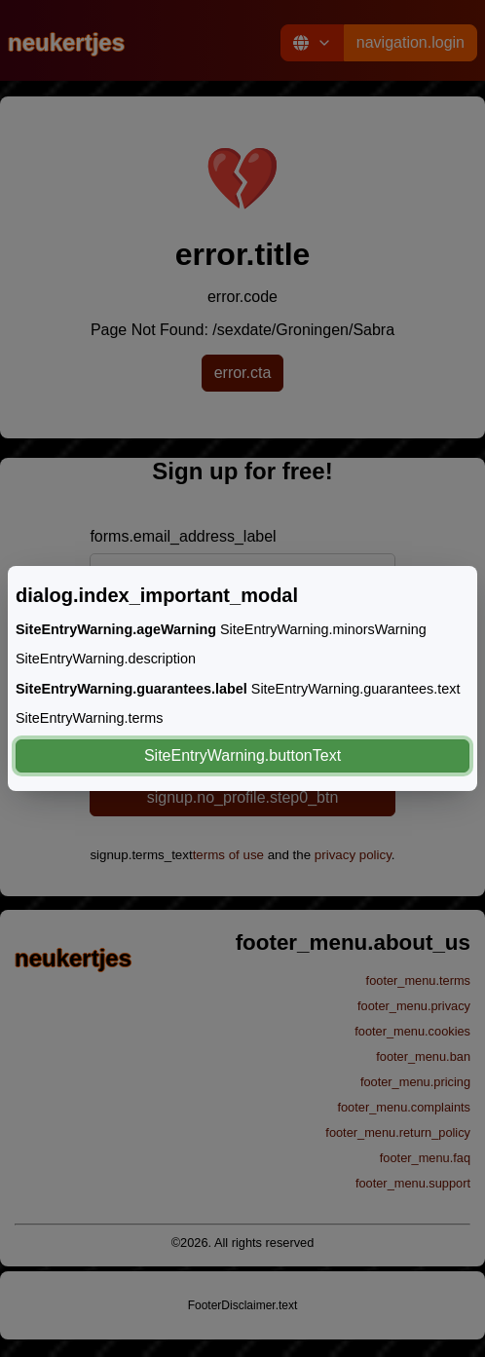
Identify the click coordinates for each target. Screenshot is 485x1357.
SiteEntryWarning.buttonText (242, 755)
